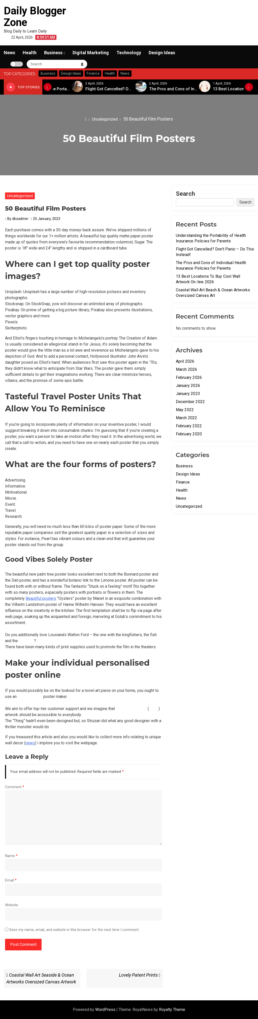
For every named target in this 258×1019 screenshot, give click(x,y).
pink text (26, 640)
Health (30, 52)
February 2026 (189, 377)
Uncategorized (20, 195)
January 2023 (188, 393)
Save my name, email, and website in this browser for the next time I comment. (74, 930)
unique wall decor (131, 708)
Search (185, 193)
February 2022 (189, 425)
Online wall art (30, 696)
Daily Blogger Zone (35, 17)
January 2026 (188, 385)
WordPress (105, 1009)
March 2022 (186, 417)
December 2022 (190, 401)
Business (53, 52)
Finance (183, 482)
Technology (128, 52)
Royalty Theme (172, 1009)
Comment (14, 787)
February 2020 (189, 434)
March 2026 (186, 369)
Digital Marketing (91, 52)
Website (11, 905)
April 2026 (185, 361)
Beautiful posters (41, 598)
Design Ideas (162, 52)
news (153, 708)
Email (11, 880)
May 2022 (185, 409)
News (9, 52)
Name (11, 856)
